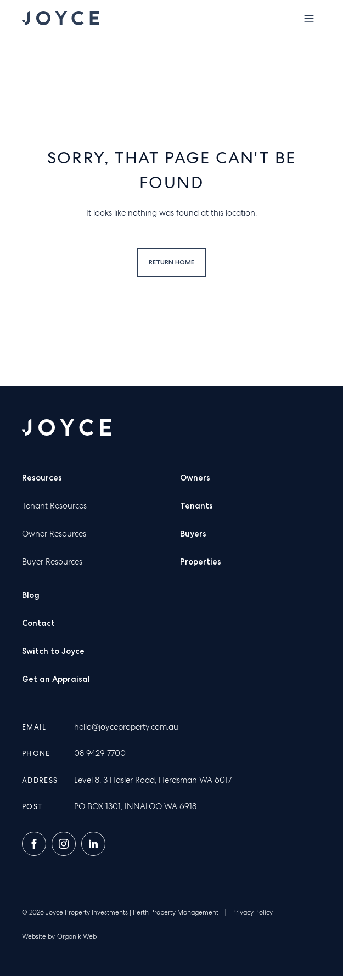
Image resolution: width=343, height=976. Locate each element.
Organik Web (77, 936)
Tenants (196, 506)
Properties (200, 562)
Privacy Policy (252, 912)
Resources (42, 478)
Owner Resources (54, 533)
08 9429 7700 (100, 753)
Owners (195, 478)
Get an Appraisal (56, 679)
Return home (171, 262)
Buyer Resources (52, 561)
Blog (31, 595)
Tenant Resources (54, 505)
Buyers (193, 534)
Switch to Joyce (53, 651)
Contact (38, 623)
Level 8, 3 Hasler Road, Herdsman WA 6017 (153, 780)
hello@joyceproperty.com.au (126, 726)
